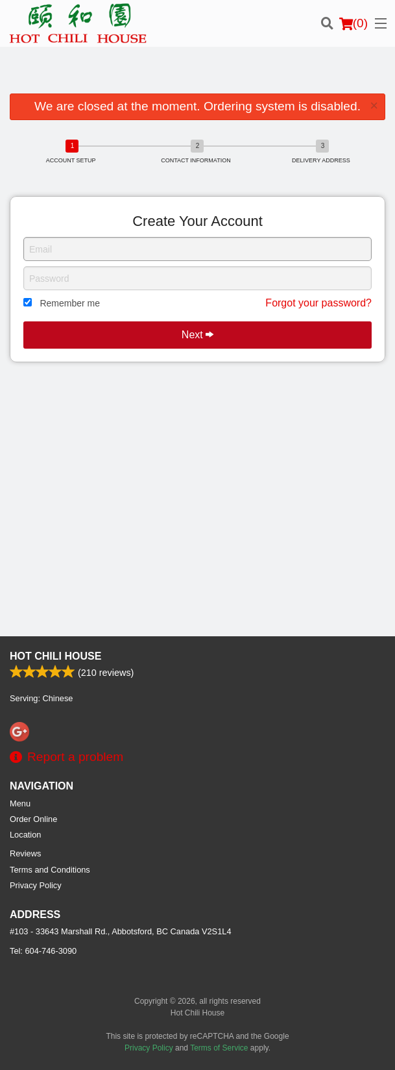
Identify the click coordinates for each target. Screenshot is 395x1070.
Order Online (33, 819)
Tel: (43, 951)
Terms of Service (219, 1047)
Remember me (70, 303)
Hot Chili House (55, 656)
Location (25, 835)
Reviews (25, 853)
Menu (20, 803)
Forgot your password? (318, 302)
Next (197, 334)
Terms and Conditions (50, 870)
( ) (353, 23)
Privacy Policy (36, 885)
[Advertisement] (197, 72)
